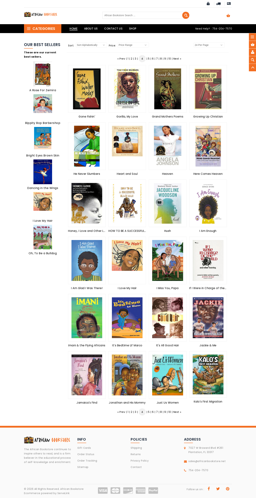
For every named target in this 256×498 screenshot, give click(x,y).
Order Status (85, 454)
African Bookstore (72, 489)
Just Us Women (168, 402)
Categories (41, 28)
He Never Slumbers (87, 174)
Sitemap (83, 467)
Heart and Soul (127, 174)
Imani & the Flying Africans (86, 345)
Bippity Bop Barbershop (42, 123)
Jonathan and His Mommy (127, 402)
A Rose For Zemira (42, 90)
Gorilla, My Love (127, 116)
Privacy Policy (140, 460)
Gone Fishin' (87, 116)
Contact (136, 467)
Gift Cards (84, 448)
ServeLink (63, 493)
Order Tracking (87, 460)
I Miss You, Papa (168, 288)
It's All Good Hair (167, 345)
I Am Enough (208, 231)
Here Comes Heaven (208, 174)
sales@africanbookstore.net (207, 461)
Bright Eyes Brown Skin (42, 155)
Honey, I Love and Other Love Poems (93, 231)
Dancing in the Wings (42, 188)
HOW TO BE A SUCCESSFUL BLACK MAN (134, 231)
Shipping (136, 448)
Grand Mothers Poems (167, 116)
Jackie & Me (208, 345)
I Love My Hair (43, 221)
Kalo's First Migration (208, 401)
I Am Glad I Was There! (87, 288)
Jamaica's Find (86, 402)
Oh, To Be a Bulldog (43, 253)
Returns (136, 454)
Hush (167, 231)
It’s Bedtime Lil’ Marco (127, 345)
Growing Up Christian (208, 116)
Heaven (167, 174)
